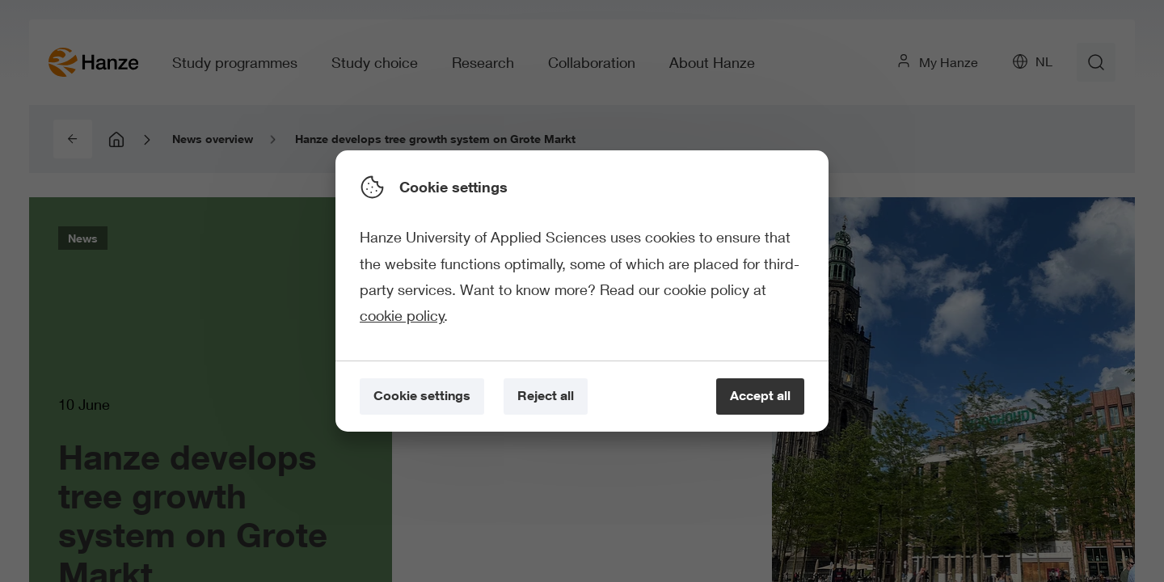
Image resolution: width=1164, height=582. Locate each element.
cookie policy (402, 315)
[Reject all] (546, 396)
